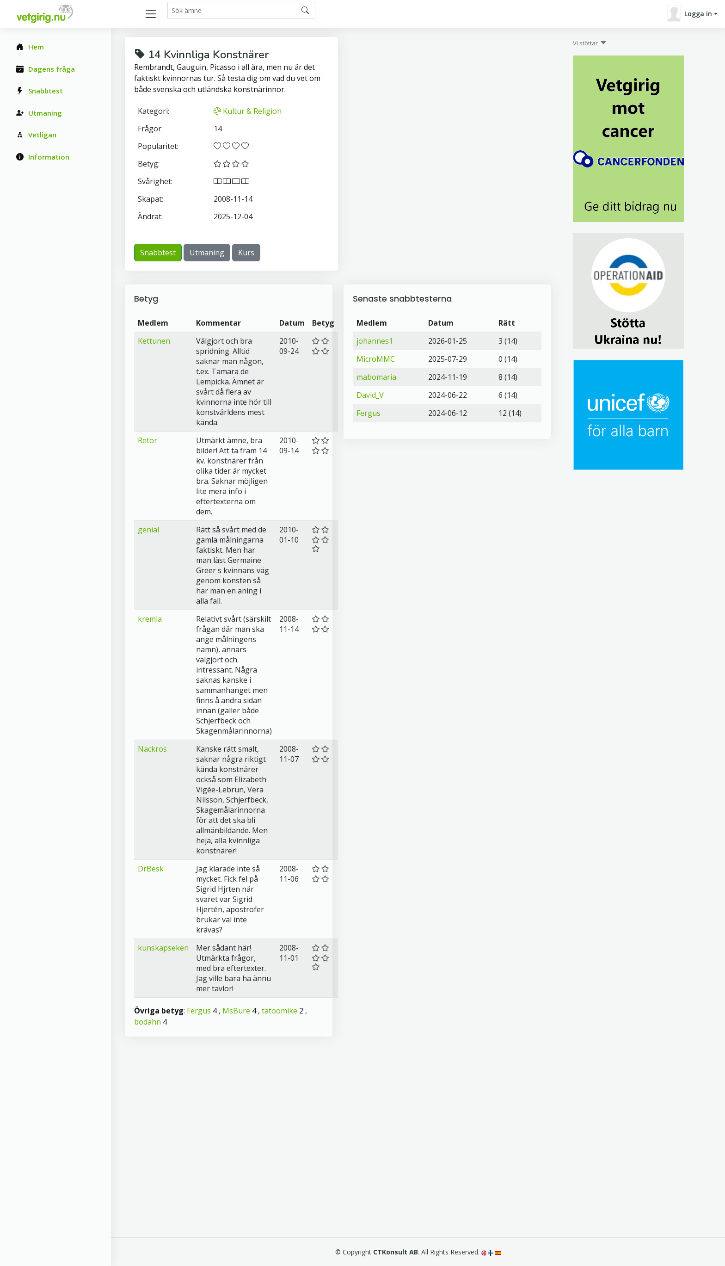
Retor (147, 440)
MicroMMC (375, 359)
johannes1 (374, 341)
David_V (370, 395)
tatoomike (279, 1011)
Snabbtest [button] (158, 252)
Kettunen (154, 341)
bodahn (147, 1022)
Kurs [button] (246, 252)
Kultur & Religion (248, 111)
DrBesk (151, 869)
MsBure (236, 1011)
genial (148, 530)
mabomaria (376, 377)
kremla (150, 619)
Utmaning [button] (207, 252)
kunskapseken (163, 948)
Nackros (152, 749)
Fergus (199, 1011)
